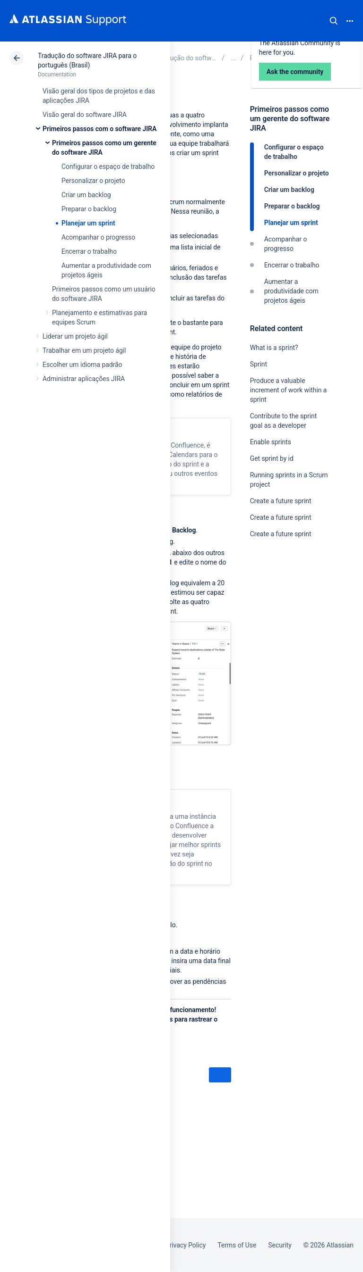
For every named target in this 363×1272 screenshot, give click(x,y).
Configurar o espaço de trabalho (108, 166)
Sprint (258, 364)
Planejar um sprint (88, 223)
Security (280, 1245)
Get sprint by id (272, 458)
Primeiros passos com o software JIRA (99, 129)
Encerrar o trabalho (89, 251)
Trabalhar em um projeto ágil (84, 350)
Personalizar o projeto (93, 180)
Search (333, 20)
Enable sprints (270, 442)
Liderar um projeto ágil (75, 336)
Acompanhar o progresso (98, 237)
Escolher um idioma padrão (82, 364)
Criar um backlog (86, 195)
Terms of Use (236, 1245)
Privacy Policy (185, 1245)
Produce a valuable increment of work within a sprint (288, 390)
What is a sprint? (274, 347)
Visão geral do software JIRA (85, 114)
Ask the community (283, 626)
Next (220, 1075)
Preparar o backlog (88, 209)
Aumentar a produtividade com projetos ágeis (291, 291)
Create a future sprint (280, 501)
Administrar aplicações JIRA (84, 378)
